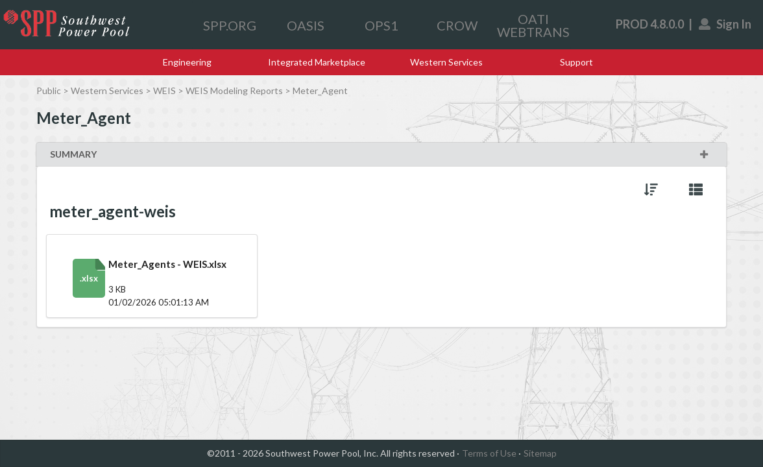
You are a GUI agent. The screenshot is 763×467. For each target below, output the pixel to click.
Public (48, 90)
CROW (457, 25)
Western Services (446, 61)
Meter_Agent (320, 90)
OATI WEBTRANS (533, 25)
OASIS (305, 25)
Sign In (725, 24)
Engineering (187, 61)
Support (576, 61)
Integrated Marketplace (316, 61)
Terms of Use (489, 453)
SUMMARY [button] (379, 154)
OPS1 (381, 25)
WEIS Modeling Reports (234, 90)
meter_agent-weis (112, 211)
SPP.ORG (229, 25)
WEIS (164, 90)
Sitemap (540, 453)
